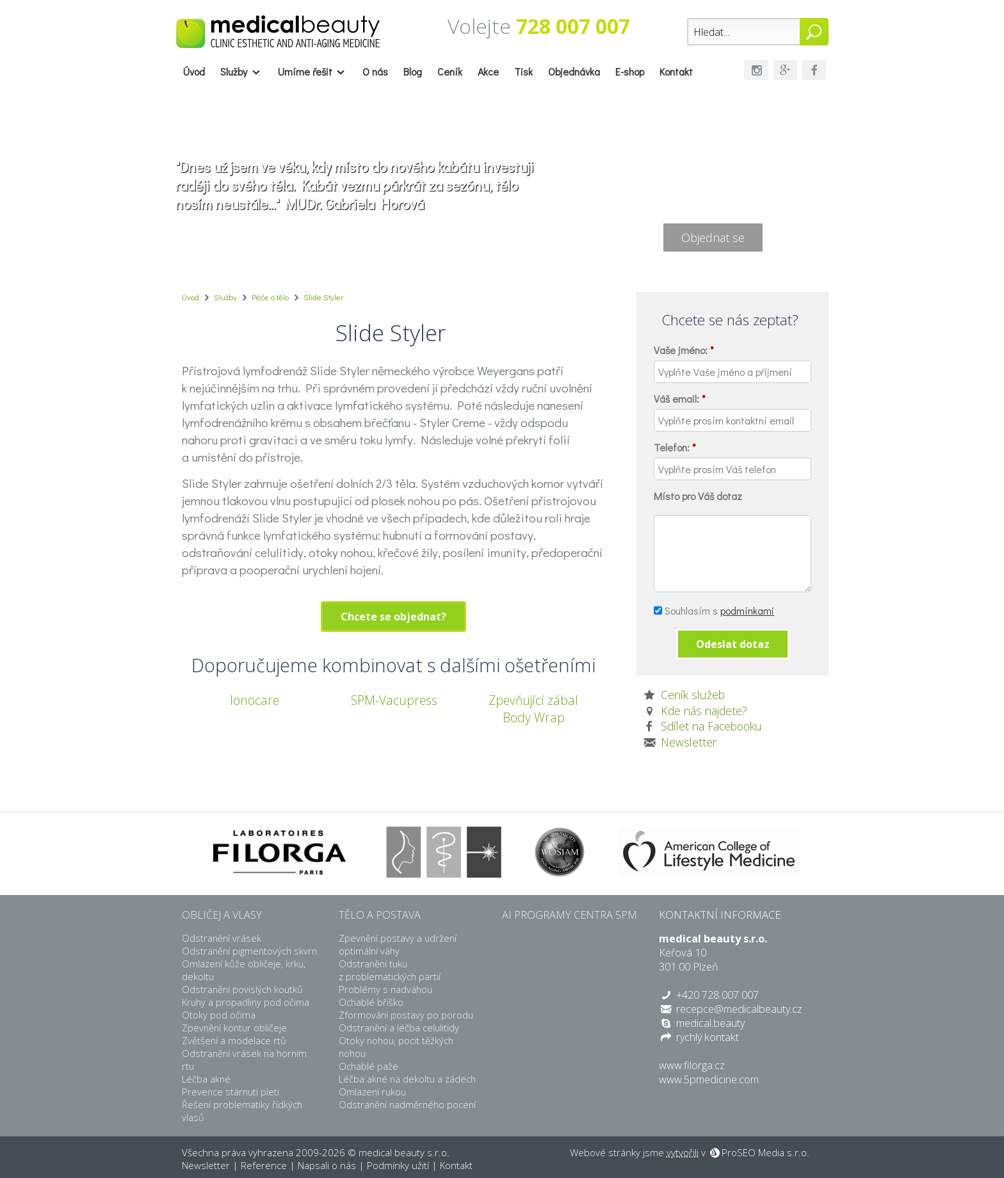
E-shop (629, 71)
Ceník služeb (693, 694)
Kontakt (676, 71)
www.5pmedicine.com (709, 1079)
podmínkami (747, 610)
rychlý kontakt (707, 1037)
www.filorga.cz (692, 1065)
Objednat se (713, 237)
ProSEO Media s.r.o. (765, 1152)
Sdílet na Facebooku (711, 726)
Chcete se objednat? (393, 616)
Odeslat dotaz (733, 644)
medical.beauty (710, 1023)
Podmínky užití (398, 1165)
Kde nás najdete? (704, 710)
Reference (264, 1165)
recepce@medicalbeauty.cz (739, 1009)
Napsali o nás (327, 1165)
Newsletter (689, 742)
